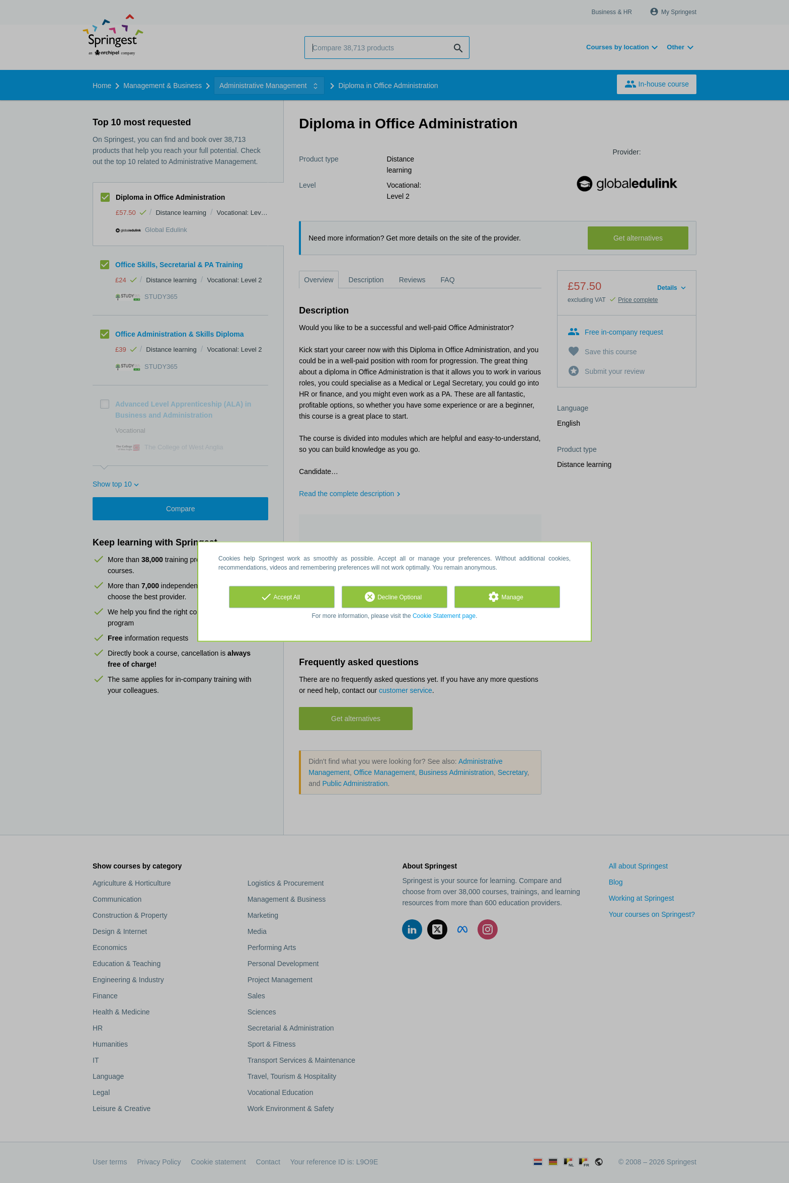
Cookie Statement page (444, 615)
